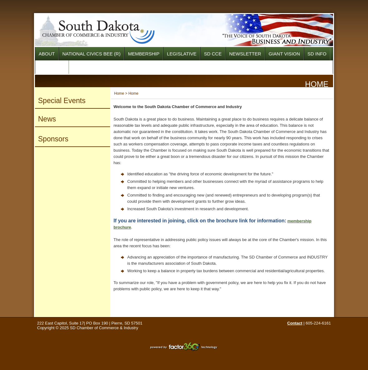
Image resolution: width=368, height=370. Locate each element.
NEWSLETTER (245, 53)
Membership (143, 53)
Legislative (181, 53)
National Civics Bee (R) (91, 53)
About (47, 53)
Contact (294, 323)
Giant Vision (284, 53)
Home (119, 93)
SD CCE (213, 53)
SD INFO (317, 53)
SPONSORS (52, 67)
